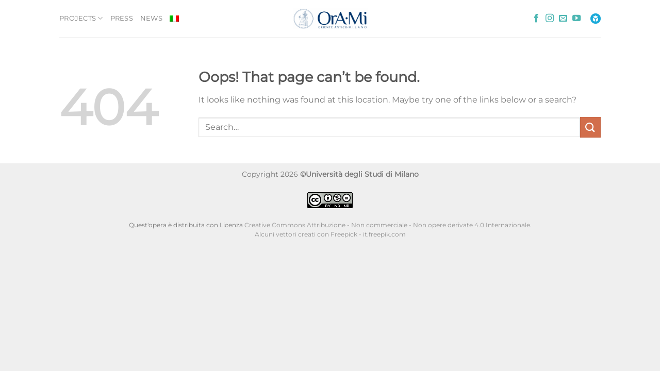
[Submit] (590, 127)
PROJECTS (81, 18)
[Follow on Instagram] (550, 18)
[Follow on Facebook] (536, 18)
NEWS (151, 18)
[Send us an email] (563, 18)
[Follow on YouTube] (576, 18)
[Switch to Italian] (174, 18)
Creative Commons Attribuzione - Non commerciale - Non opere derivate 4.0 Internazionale (387, 225)
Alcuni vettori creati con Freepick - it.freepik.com (330, 234)
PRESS (121, 18)
